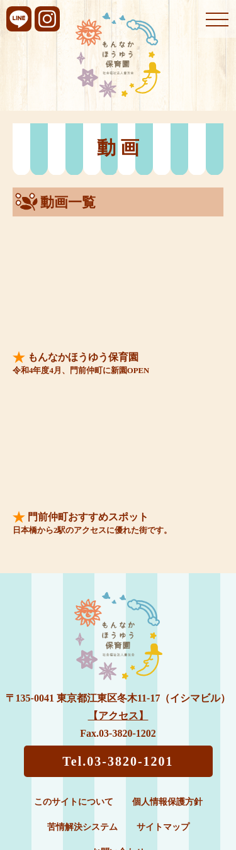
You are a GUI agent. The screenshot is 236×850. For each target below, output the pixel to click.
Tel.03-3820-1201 (117, 761)
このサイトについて (73, 802)
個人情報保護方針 (167, 802)
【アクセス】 (118, 715)
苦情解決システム (82, 827)
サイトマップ (163, 827)
